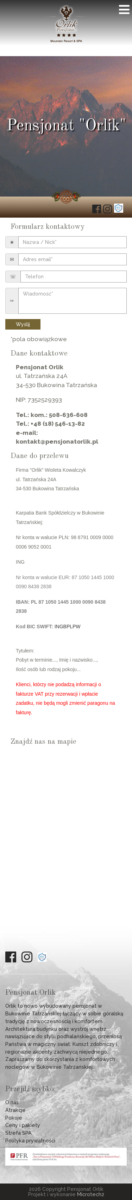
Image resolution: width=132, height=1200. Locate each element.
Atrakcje (15, 1110)
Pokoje (13, 1118)
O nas (12, 1102)
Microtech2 (90, 1194)
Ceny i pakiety (22, 1125)
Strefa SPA (18, 1133)
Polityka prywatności (30, 1140)
